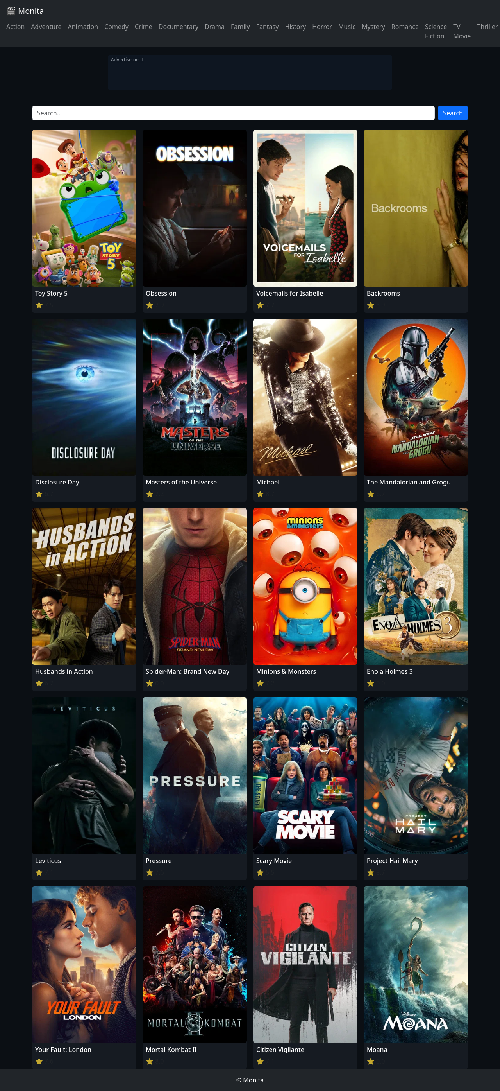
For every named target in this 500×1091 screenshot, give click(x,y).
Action (15, 26)
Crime (143, 26)
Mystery (373, 26)
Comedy (116, 26)
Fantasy (267, 26)
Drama (215, 26)
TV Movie (462, 31)
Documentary (178, 26)
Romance (405, 26)
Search (453, 113)
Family (240, 26)
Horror (322, 26)
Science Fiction (436, 31)
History (295, 26)
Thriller (487, 26)
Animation (83, 26)
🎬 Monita (25, 10)
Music (346, 26)
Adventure (46, 26)
